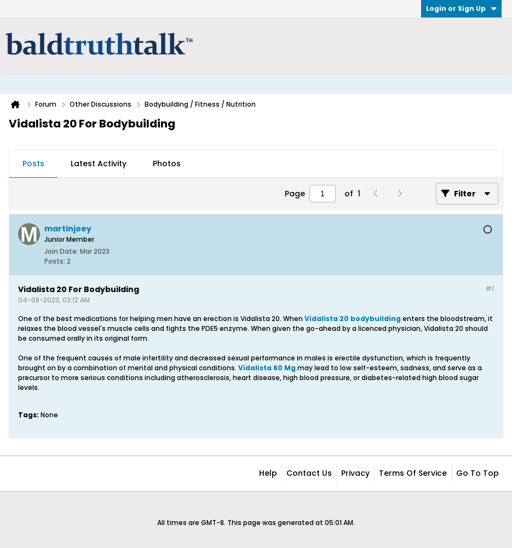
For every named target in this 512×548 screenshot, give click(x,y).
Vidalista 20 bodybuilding (352, 318)
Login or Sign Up (461, 8)
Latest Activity (98, 163)
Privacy (355, 473)
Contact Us (309, 473)
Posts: (54, 261)
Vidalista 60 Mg (267, 367)
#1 (489, 288)
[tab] (33, 164)
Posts (33, 163)
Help (268, 473)
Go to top (477, 473)
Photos (167, 163)
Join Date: (61, 251)
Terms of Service (413, 473)
